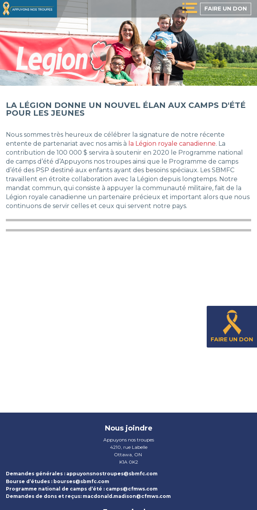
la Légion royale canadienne (172, 143)
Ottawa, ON (128, 454)
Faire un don (225, 8)
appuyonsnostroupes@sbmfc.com (112, 473)
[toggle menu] (190, 9)
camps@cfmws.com (132, 489)
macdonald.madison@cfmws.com (127, 496)
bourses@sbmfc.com (81, 481)
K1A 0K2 (128, 462)
